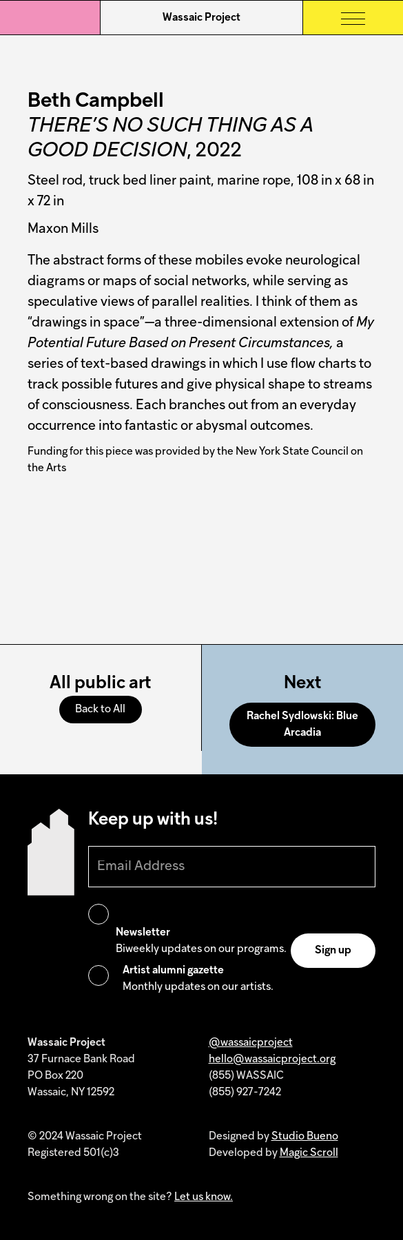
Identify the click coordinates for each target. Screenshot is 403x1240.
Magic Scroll (309, 1153)
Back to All (100, 709)
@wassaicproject (251, 1043)
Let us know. (203, 1197)
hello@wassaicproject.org (272, 1059)
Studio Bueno (304, 1136)
